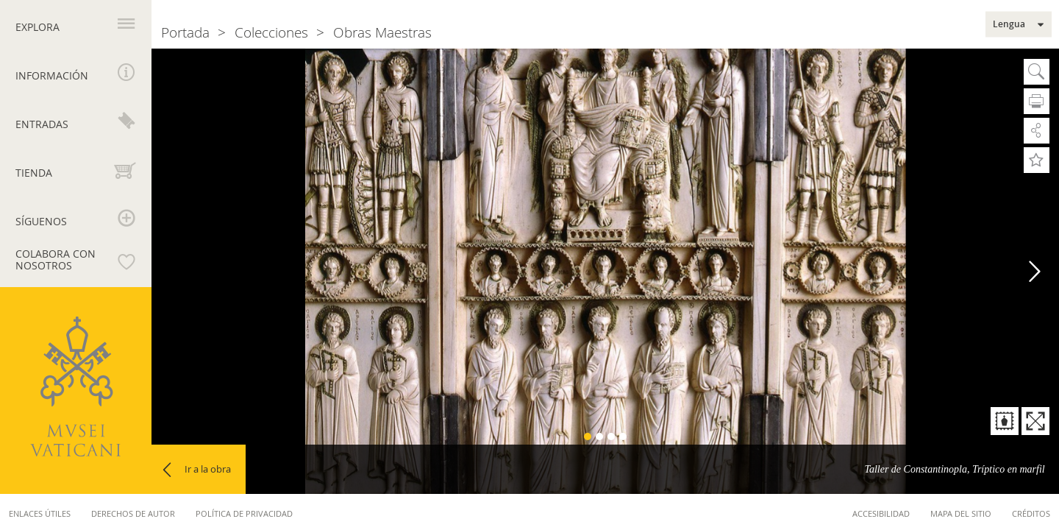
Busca (1036, 72)
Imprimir (1036, 101)
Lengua (1009, 24)
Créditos (1031, 513)
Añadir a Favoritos (1036, 160)
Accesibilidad (881, 513)
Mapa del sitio (960, 513)
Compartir (1036, 131)
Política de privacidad (244, 513)
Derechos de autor (133, 513)
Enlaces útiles (40, 513)
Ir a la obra (208, 469)
